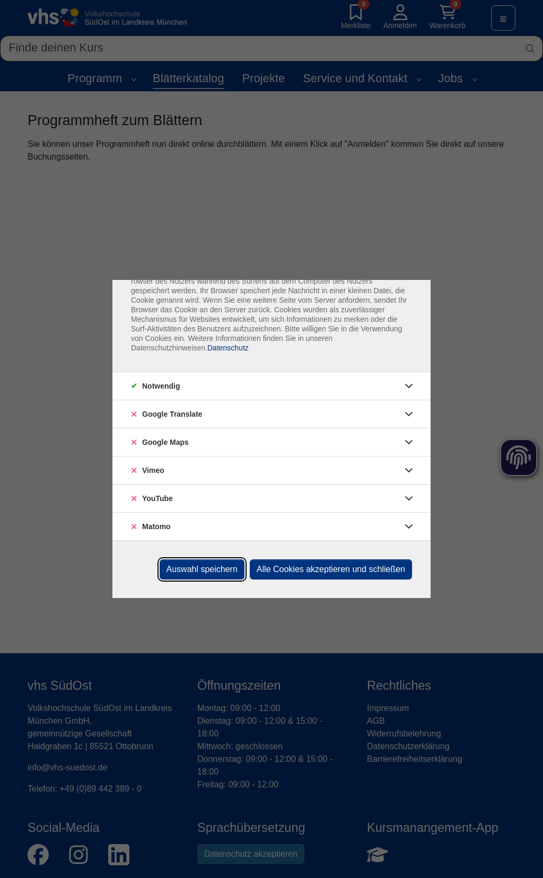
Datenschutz (228, 348)
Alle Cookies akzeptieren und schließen (331, 569)
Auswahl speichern (202, 569)
